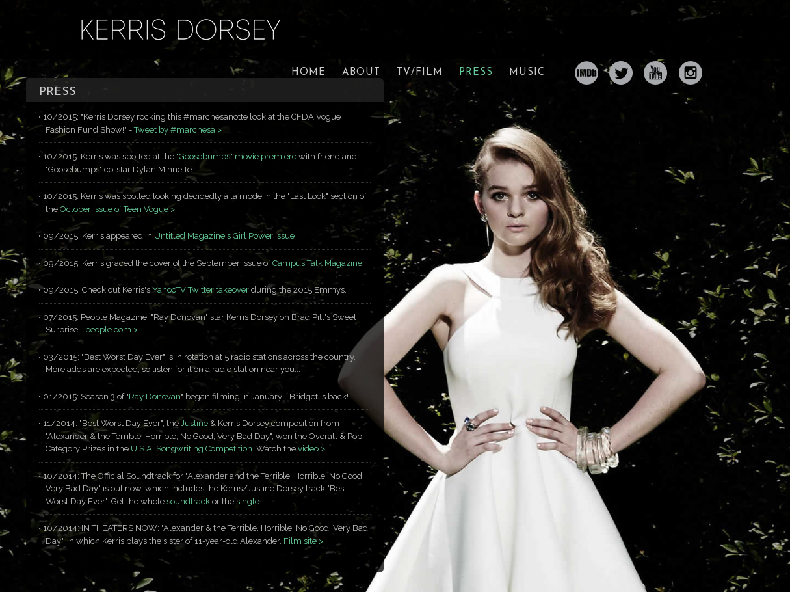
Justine (194, 423)
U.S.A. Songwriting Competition (191, 448)
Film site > (303, 541)
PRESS (476, 72)
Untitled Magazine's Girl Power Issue (224, 236)
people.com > (111, 329)
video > (311, 448)
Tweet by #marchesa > (178, 130)
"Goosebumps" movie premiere (236, 156)
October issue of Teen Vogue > (117, 209)
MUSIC (527, 72)
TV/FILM (420, 72)
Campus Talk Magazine (317, 263)
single (247, 501)
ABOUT (361, 72)
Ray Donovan (155, 396)
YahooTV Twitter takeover (201, 290)
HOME (308, 72)
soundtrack (188, 501)
